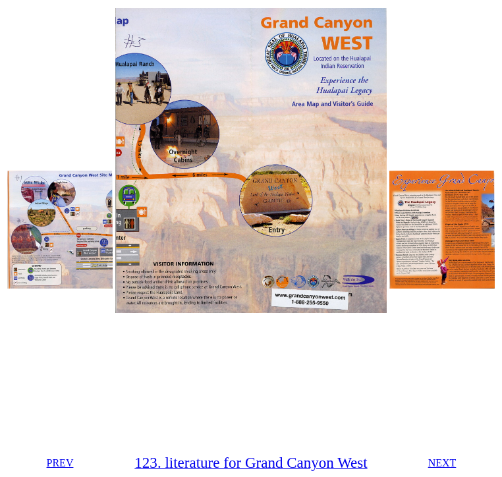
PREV (60, 462)
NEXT (442, 462)
